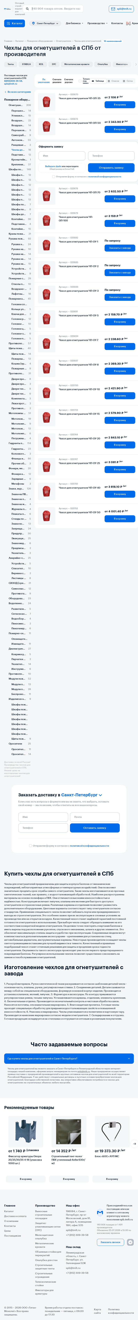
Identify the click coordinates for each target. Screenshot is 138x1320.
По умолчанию (44, 80)
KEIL (41, 64)
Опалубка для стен (46, 1260)
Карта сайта (97, 1311)
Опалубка (103, 64)
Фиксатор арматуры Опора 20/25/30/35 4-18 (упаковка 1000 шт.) (25, 1160)
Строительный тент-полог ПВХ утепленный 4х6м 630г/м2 (68, 1160)
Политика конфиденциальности (121, 1311)
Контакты (117, 23)
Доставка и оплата (15, 1216)
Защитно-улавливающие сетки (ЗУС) (47, 1226)
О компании (11, 1221)
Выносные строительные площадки (43, 1215)
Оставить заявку (94, 828)
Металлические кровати (76, 64)
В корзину (120, 105)
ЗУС (54, 64)
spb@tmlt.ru (121, 9)
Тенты (11, 64)
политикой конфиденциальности (104, 177)
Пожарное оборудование (17, 99)
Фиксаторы (122, 64)
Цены (7, 1231)
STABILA (26, 64)
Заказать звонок (110, 1242)
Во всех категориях (17, 92)
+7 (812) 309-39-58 (77, 1235)
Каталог (14, 23)
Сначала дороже (68, 80)
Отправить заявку (111, 167)
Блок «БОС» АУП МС (107, 1157)
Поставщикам (12, 1236)
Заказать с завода (120, 248)
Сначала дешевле (57, 80)
